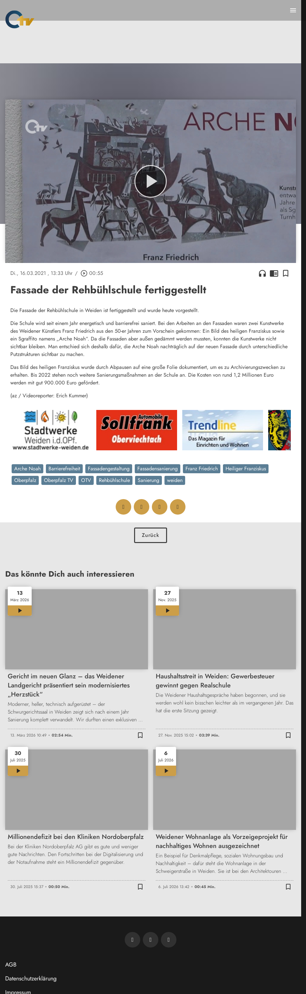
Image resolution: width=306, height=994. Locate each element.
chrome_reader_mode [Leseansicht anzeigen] (274, 273)
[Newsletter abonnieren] (132, 939)
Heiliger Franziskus (246, 468)
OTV (86, 480)
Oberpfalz (25, 480)
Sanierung (148, 480)
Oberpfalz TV (58, 480)
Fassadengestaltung (109, 468)
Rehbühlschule (114, 480)
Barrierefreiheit (64, 468)
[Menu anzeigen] (293, 10)
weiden (175, 480)
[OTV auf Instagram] (168, 939)
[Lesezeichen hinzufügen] (285, 273)
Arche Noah (27, 468)
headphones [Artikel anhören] (262, 273)
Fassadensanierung (157, 468)
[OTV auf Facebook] (150, 939)
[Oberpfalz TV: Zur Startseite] (20, 19)
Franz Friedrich (201, 468)
